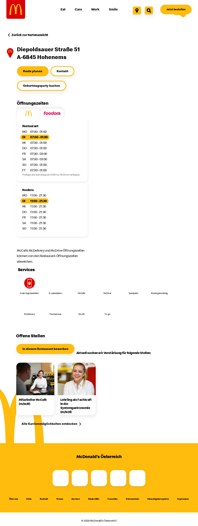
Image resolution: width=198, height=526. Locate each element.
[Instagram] (79, 478)
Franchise (113, 498)
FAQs (29, 498)
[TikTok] (118, 478)
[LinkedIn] (137, 478)
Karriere (76, 498)
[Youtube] (99, 478)
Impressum (183, 498)
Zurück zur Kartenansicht (29, 35)
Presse (59, 498)
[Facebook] (60, 478)
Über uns (13, 498)
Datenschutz (132, 498)
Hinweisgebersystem (158, 498)
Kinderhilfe (93, 498)
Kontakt (44, 498)
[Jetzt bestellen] (176, 9)
